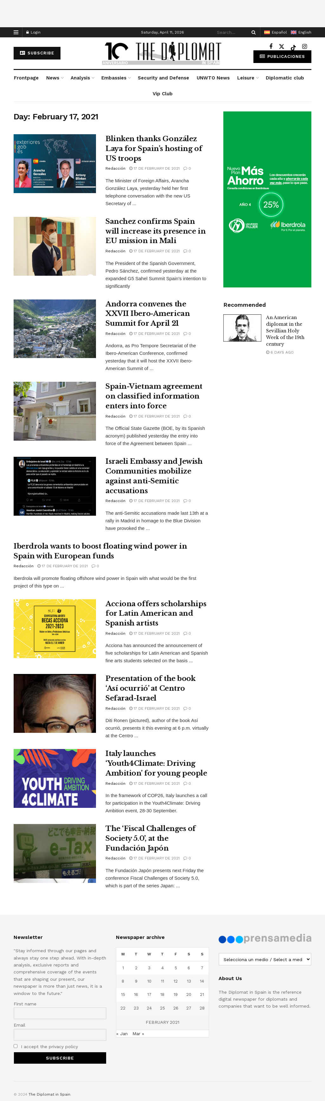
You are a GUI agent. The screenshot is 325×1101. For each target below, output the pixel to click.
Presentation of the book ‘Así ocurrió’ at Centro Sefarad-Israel (150, 688)
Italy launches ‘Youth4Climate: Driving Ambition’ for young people (156, 763)
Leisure (245, 78)
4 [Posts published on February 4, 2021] (162, 968)
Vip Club (163, 94)
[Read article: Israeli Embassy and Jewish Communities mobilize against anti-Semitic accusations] (55, 486)
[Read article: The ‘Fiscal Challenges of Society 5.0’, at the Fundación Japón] (55, 853)
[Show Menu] (16, 32)
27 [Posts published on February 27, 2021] (188, 1008)
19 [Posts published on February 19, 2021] (176, 994)
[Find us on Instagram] (304, 46)
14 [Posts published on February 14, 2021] (202, 981)
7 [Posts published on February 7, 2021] (202, 968)
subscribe (37, 53)
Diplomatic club (285, 78)
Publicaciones (282, 56)
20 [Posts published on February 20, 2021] (188, 994)
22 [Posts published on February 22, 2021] (122, 1008)
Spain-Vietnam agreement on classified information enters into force (153, 396)
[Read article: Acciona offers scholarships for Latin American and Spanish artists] (55, 628)
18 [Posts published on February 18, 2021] (162, 994)
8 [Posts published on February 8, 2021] (123, 981)
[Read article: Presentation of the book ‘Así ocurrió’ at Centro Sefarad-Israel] (55, 703)
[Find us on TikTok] (293, 46)
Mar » (138, 1033)
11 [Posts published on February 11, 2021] (162, 981)
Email (19, 1025)
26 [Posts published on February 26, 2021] (175, 1008)
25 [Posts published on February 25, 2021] (162, 1008)
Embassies (113, 78)
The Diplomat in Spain (49, 1094)
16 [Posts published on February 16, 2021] (136, 994)
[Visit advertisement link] (267, 199)
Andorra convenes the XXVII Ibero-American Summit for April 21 (147, 314)
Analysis (80, 78)
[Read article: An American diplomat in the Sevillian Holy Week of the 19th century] (242, 328)
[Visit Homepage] (162, 53)
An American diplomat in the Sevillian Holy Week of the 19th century (285, 331)
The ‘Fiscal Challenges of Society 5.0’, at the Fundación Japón (150, 838)
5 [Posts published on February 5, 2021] (176, 968)
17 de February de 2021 (154, 168)
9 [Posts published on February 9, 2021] (136, 981)
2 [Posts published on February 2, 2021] (136, 968)
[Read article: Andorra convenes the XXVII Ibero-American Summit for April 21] (55, 328)
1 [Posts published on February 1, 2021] (123, 968)
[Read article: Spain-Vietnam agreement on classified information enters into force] (55, 411)
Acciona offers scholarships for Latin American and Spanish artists (155, 614)
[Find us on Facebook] (270, 46)
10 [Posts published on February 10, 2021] (149, 981)
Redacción (115, 168)
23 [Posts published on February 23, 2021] (136, 1008)
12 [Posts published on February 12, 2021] (176, 981)
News (52, 78)
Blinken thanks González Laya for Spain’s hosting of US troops (153, 149)
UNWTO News (213, 78)
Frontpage (26, 78)
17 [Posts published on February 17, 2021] (149, 994)
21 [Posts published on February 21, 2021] (202, 994)
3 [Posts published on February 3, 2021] (149, 968)
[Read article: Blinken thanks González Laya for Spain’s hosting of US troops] (55, 163)
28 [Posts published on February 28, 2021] (202, 1008)
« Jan (122, 1033)
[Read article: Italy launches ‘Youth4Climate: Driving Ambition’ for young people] (55, 778)
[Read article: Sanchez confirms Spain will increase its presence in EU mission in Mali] (55, 246)
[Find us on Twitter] (281, 46)
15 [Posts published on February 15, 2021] (123, 994)
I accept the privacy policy (46, 1046)
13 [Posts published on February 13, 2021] (189, 981)
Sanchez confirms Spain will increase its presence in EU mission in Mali (155, 231)
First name (25, 1003)
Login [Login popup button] (33, 32)
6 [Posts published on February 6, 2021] (189, 968)
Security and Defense (163, 78)
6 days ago (280, 352)
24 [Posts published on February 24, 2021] (149, 1008)
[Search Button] (252, 32)
